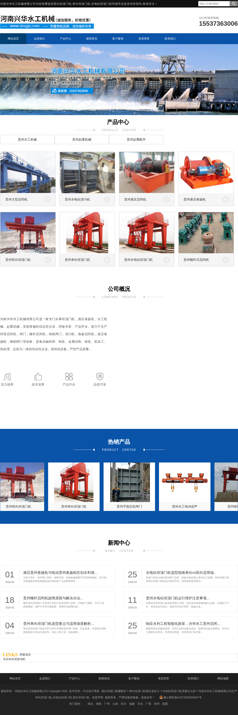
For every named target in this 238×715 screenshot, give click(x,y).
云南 (115, 703)
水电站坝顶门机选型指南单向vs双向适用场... (181, 573)
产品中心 (74, 678)
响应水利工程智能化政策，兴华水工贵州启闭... (183, 624)
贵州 (157, 703)
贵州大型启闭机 (16, 199)
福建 (132, 703)
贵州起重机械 (81, 139)
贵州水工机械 (27, 139)
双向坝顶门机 (62, 3)
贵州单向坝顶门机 (77, 259)
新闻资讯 (104, 678)
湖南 (98, 703)
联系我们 (193, 678)
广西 (148, 703)
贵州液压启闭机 (135, 199)
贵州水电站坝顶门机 (138, 259)
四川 (123, 703)
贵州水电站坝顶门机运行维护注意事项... (177, 598)
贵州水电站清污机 (77, 199)
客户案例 (133, 678)
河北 (140, 703)
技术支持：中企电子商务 (84, 691)
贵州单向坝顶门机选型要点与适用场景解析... (58, 624)
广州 (107, 703)
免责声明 (97, 697)
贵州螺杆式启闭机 (196, 259)
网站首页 (15, 678)
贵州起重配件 (136, 139)
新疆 (165, 703)
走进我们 (44, 678)
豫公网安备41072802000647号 (180, 697)
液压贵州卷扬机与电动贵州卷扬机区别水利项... (60, 573)
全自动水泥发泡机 (14, 659)
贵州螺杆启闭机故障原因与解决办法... (53, 598)
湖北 (90, 703)
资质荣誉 (163, 678)
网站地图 (222, 678)
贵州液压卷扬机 (195, 199)
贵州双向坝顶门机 (18, 259)
